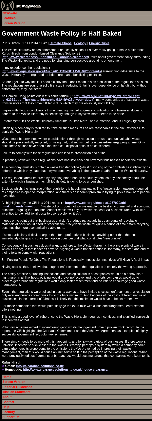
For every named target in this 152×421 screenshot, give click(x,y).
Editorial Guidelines (17, 387)
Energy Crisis (99, 43)
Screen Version (13, 23)
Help (5, 407)
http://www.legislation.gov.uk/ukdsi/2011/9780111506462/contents (51, 71)
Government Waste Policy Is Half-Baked (61, 33)
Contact (8, 402)
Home (6, 377)
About (6, 397)
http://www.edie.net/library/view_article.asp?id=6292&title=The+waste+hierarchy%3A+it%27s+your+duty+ (71, 97)
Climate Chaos (60, 43)
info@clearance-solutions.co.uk (40, 366)
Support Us (10, 417)
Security (8, 412)
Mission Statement (16, 392)
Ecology (80, 43)
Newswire (9, 13)
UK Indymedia (28, 6)
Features (9, 18)
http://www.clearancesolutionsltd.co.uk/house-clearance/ (45, 57)
